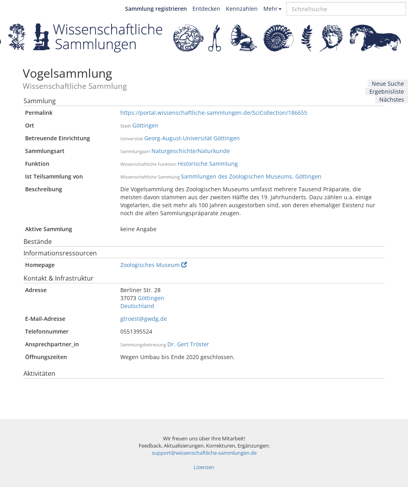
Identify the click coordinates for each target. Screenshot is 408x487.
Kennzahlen (242, 8)
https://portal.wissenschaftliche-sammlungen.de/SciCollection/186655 (213, 112)
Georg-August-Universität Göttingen (192, 138)
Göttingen (145, 125)
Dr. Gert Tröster (188, 344)
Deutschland (137, 306)
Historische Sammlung (208, 163)
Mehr (272, 8)
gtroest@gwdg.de (143, 318)
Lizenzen (204, 467)
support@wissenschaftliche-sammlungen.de (204, 453)
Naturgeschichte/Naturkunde (190, 151)
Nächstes (391, 99)
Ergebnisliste (386, 91)
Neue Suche (388, 83)
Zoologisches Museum (153, 265)
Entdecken (206, 8)
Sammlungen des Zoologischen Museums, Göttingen (251, 176)
